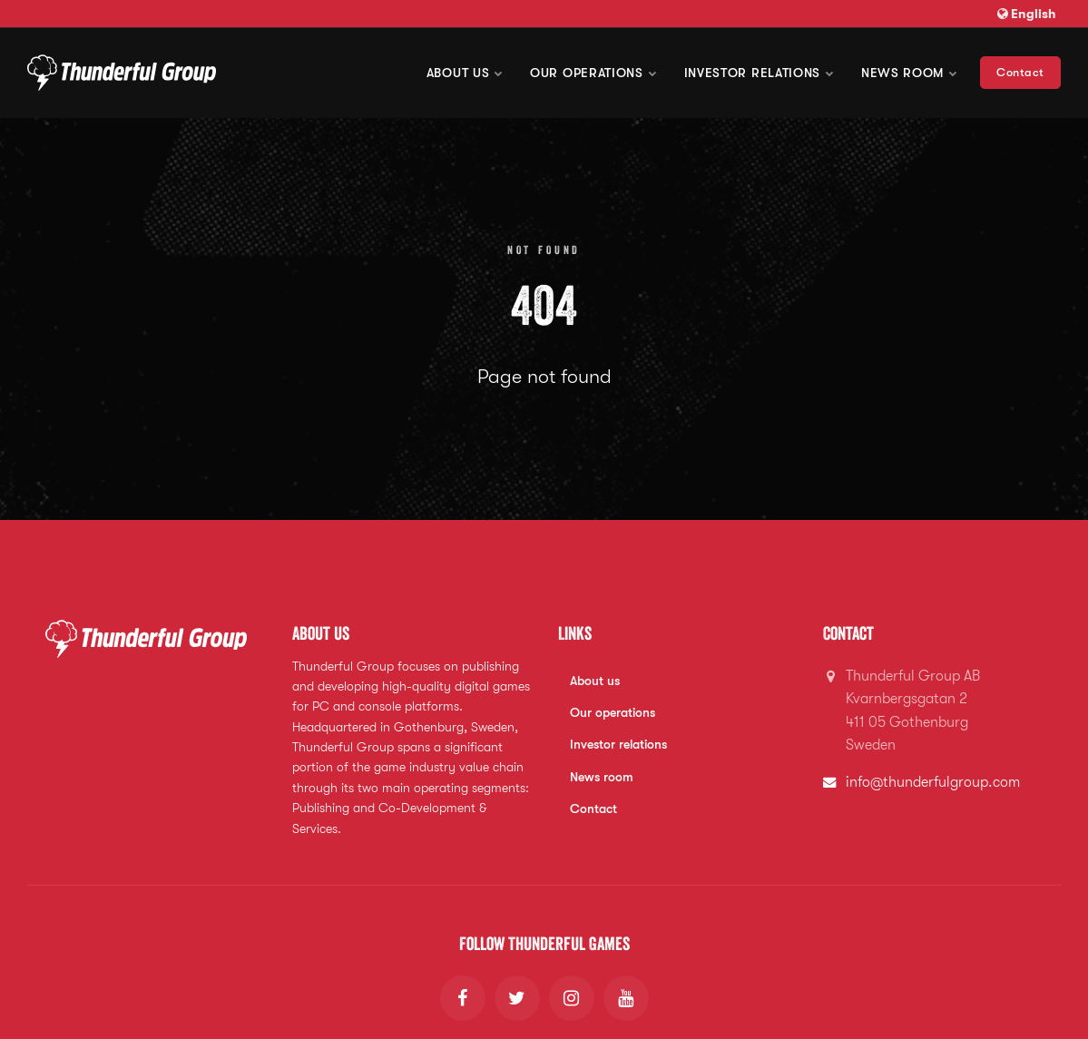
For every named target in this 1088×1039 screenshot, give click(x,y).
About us (464, 72)
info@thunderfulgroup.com (933, 782)
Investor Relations (759, 72)
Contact (1020, 72)
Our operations (593, 72)
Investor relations (618, 744)
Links (575, 633)
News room (909, 72)
